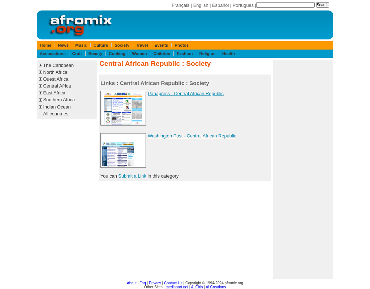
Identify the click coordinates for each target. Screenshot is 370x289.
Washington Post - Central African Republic (192, 136)
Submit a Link (132, 176)
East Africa (54, 92)
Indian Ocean (57, 107)
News (63, 45)
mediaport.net (176, 287)
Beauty (95, 53)
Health (228, 53)
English (200, 5)
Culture (101, 45)
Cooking (117, 53)
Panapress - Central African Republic (186, 93)
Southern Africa (59, 99)
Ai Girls (197, 287)
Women (139, 53)
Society (122, 45)
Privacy (155, 283)
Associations (53, 53)
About (132, 283)
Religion (207, 53)
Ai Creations (216, 287)
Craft (77, 53)
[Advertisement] (303, 169)
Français (180, 5)
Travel (142, 45)
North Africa (55, 72)
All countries (56, 113)
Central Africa (57, 86)
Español (220, 5)
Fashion (185, 53)
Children (162, 53)
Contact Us (173, 283)
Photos (182, 45)
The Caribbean (58, 65)
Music (81, 45)
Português (243, 5)
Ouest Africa (56, 79)
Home (45, 45)
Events (161, 45)
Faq (142, 283)
